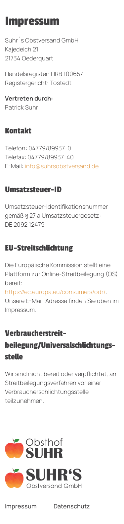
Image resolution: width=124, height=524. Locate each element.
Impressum (21, 506)
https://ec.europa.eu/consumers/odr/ (55, 292)
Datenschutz (72, 506)
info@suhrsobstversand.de (62, 166)
